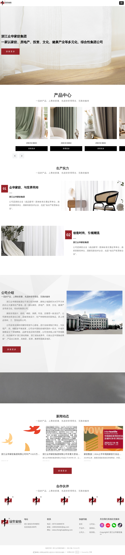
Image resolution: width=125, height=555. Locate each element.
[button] (121, 3)
